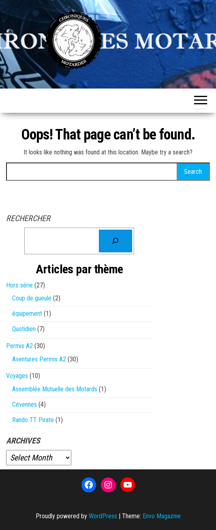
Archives (23, 441)
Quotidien (24, 329)
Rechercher (28, 218)
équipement (27, 313)
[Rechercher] (115, 241)
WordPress (103, 516)
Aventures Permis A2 (39, 359)
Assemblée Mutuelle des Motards (54, 389)
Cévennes (24, 404)
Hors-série (19, 285)
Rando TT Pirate (33, 420)
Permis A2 (19, 346)
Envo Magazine (162, 516)
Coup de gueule (31, 298)
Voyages (17, 376)
